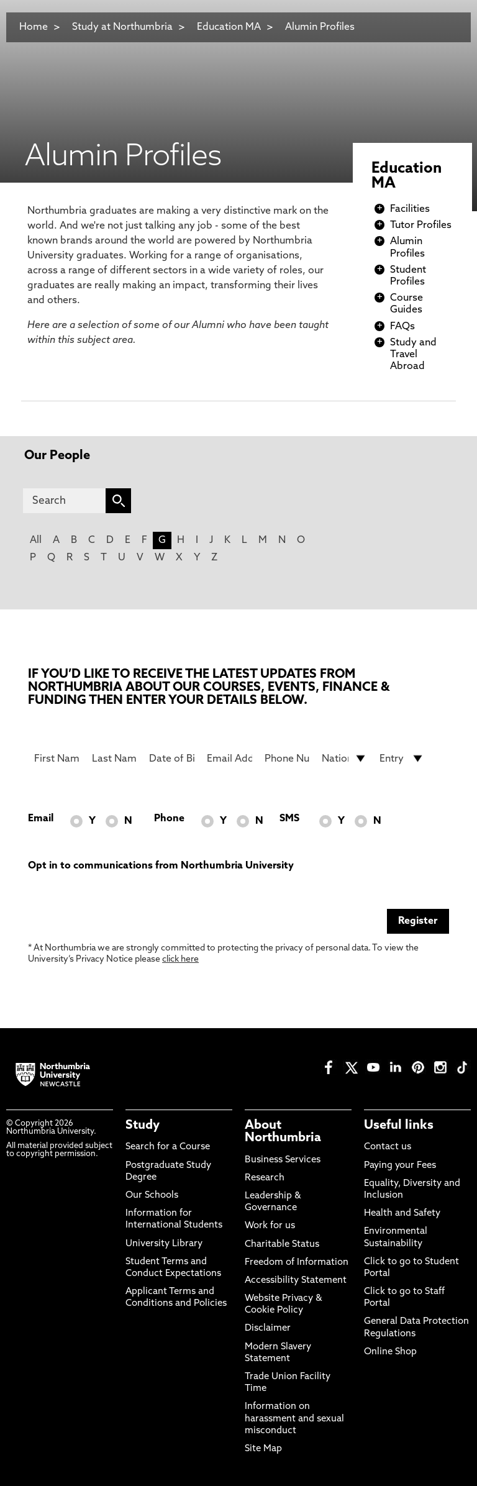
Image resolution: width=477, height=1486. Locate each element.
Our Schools (151, 1195)
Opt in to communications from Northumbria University (161, 866)
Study (142, 1125)
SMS (289, 819)
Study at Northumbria (122, 27)
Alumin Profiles (320, 27)
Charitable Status (282, 1244)
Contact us (387, 1147)
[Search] (64, 500)
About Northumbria (283, 1131)
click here (180, 959)
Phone (169, 819)
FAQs (402, 327)
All (36, 540)
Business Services (282, 1160)
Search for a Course (167, 1147)
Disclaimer (268, 1328)
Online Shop (390, 1352)
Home (33, 27)
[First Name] (57, 758)
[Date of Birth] (172, 758)
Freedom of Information (296, 1262)
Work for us (270, 1226)
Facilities (410, 209)
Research (264, 1178)
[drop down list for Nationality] (344, 758)
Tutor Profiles (421, 225)
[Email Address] (229, 758)
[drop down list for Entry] (402, 758)
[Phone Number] (287, 758)
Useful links (399, 1125)
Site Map (263, 1449)
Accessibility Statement (296, 1280)
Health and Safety (402, 1213)
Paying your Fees (400, 1165)
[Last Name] (114, 758)
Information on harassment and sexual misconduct (294, 1418)
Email (40, 819)
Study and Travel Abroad (413, 355)
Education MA (229, 27)
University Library (163, 1244)
